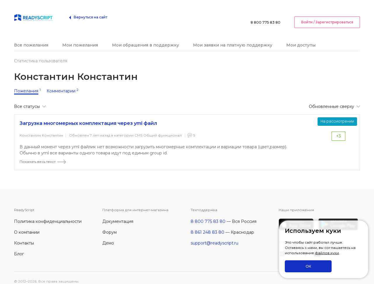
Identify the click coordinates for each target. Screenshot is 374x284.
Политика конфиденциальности (48, 214)
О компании (26, 225)
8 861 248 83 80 (207, 225)
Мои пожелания (80, 38)
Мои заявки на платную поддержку (232, 38)
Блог (19, 246)
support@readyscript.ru (214, 236)
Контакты (24, 236)
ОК (308, 266)
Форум (109, 225)
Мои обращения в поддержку (145, 38)
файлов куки (327, 253)
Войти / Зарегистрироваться (327, 13)
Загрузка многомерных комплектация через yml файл (88, 116)
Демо (108, 236)
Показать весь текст (38, 154)
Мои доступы (301, 38)
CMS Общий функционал (158, 128)
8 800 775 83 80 (265, 13)
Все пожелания (31, 38)
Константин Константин (41, 128)
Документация (117, 214)
